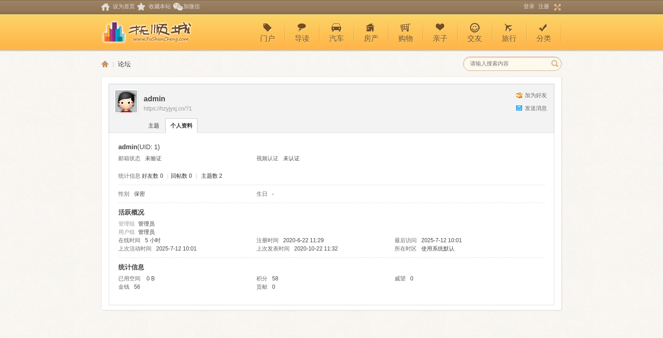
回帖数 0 (181, 176)
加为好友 (536, 95)
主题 (153, 125)
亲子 (440, 32)
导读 (302, 32)
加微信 (191, 6)
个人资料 (181, 125)
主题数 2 (211, 176)
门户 (267, 32)
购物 (405, 32)
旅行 (509, 32)
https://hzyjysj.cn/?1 (168, 108)
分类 (543, 32)
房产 (371, 32)
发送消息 (536, 108)
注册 (543, 6)
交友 (474, 32)
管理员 (146, 224)
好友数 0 (152, 176)
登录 (529, 6)
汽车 (336, 32)
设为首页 (124, 6)
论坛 (124, 64)
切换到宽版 (556, 7)
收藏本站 (160, 6)
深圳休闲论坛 (105, 64)
